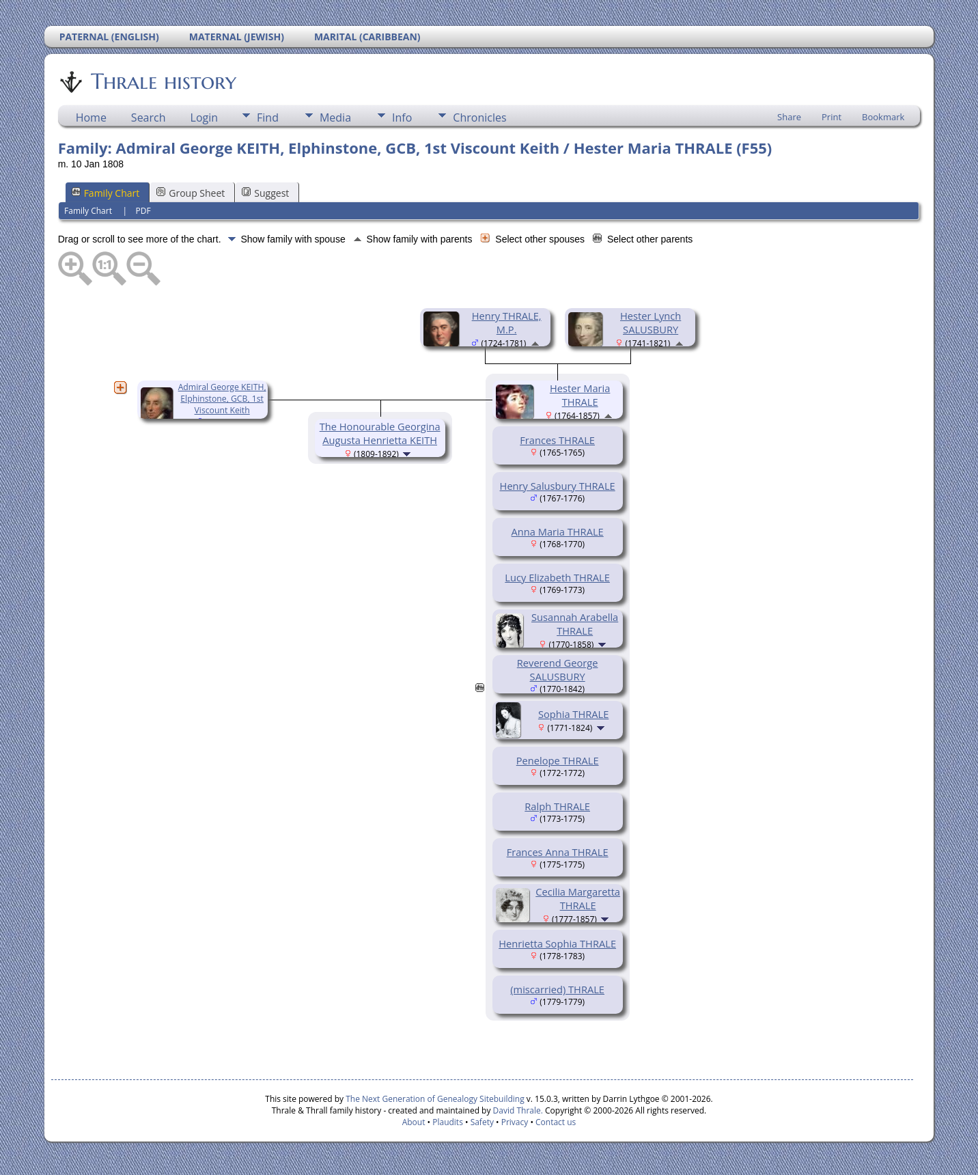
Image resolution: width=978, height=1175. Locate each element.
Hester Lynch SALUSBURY (650, 322)
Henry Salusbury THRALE (557, 486)
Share (789, 117)
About (413, 1122)
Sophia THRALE (573, 714)
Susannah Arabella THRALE (574, 623)
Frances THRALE (557, 440)
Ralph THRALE (557, 806)
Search (148, 117)
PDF (143, 211)
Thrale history (162, 81)
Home (91, 117)
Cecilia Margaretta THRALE (577, 898)
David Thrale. (516, 1110)
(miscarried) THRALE (557, 989)
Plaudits (447, 1122)
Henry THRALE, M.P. (507, 322)
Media (335, 117)
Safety (482, 1122)
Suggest (265, 192)
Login (205, 117)
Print (831, 117)
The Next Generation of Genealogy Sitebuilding (435, 1099)
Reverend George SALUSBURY (557, 669)
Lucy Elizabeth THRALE (557, 577)
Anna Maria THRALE (558, 531)
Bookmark (883, 117)
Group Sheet (190, 192)
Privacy (515, 1122)
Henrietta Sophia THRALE (557, 943)
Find (268, 117)
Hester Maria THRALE (580, 395)
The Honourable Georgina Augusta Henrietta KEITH (380, 433)
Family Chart (106, 192)
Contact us (555, 1122)
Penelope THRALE (557, 760)
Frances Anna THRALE (558, 852)
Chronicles (479, 117)
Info (402, 117)
